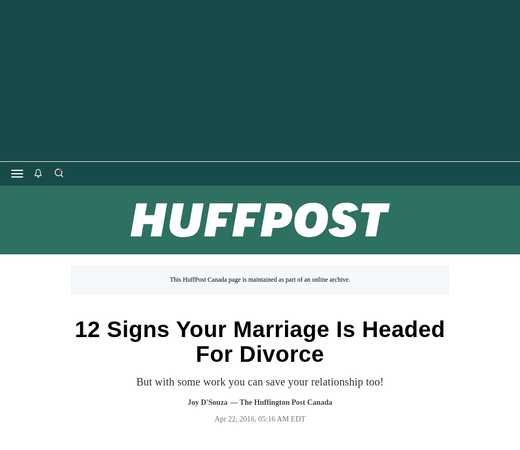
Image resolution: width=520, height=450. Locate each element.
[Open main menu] (17, 173)
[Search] (59, 174)
